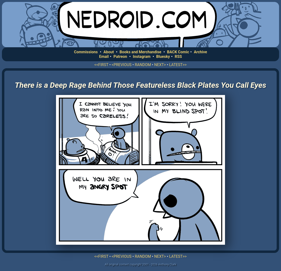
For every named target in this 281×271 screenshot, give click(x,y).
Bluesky (163, 56)
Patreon (120, 56)
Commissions (86, 52)
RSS (178, 56)
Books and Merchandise (140, 52)
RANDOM (143, 64)
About (108, 52)
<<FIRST (101, 64)
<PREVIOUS (122, 64)
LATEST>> (178, 64)
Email (104, 56)
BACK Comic (178, 52)
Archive (200, 52)
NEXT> (160, 64)
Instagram (141, 56)
